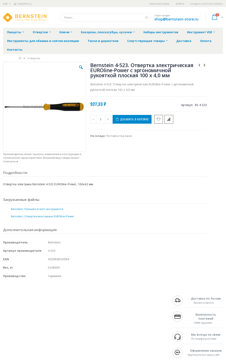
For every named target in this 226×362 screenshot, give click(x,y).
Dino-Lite (35, 323)
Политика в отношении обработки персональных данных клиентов (101, 321)
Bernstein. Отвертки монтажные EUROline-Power (42, 201)
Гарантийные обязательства (97, 303)
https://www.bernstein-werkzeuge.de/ (79, 359)
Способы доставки (147, 311)
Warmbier (22, 331)
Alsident (58, 303)
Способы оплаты (146, 319)
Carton (48, 323)
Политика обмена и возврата (97, 311)
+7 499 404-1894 (182, 303)
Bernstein (9, 339)
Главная (20, 58)
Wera (34, 339)
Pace (35, 303)
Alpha (24, 315)
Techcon (37, 331)
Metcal (34, 307)
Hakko (7, 303)
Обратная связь (159, 3)
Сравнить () (23, 3)
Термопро (48, 307)
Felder (36, 315)
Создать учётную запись (206, 3)
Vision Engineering (14, 323)
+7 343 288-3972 (182, 311)
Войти (180, 3)
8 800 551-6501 (183, 315)
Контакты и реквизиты (150, 303)
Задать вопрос (88, 331)
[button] (65, 70)
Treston (8, 331)
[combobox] (105, 17)
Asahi (46, 315)
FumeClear (19, 307)
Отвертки (33, 58)
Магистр (64, 307)
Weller (46, 303)
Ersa (17, 303)
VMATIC (51, 331)
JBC (26, 303)
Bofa (6, 307)
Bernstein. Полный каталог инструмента (37, 194)
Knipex (23, 339)
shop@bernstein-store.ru (176, 19)
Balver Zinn (10, 315)
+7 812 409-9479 (182, 307)
